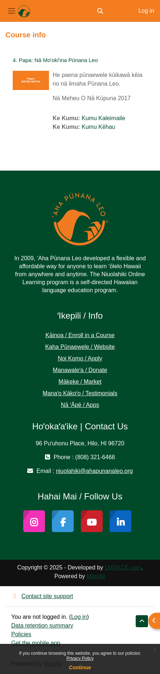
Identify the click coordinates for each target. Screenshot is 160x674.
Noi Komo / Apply (80, 358)
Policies (21, 634)
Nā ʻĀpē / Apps (80, 405)
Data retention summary (42, 625)
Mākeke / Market (79, 382)
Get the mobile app (35, 643)
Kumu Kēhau (98, 127)
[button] (100, 11)
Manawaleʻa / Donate (80, 370)
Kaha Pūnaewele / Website (80, 347)
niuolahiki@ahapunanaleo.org (94, 471)
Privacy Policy (80, 658)
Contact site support (42, 596)
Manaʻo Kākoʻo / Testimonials (80, 393)
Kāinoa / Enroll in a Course (79, 335)
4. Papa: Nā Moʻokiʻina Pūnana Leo (55, 60)
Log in (146, 11)
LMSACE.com (123, 567)
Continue (80, 667)
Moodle (96, 576)
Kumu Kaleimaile (103, 118)
